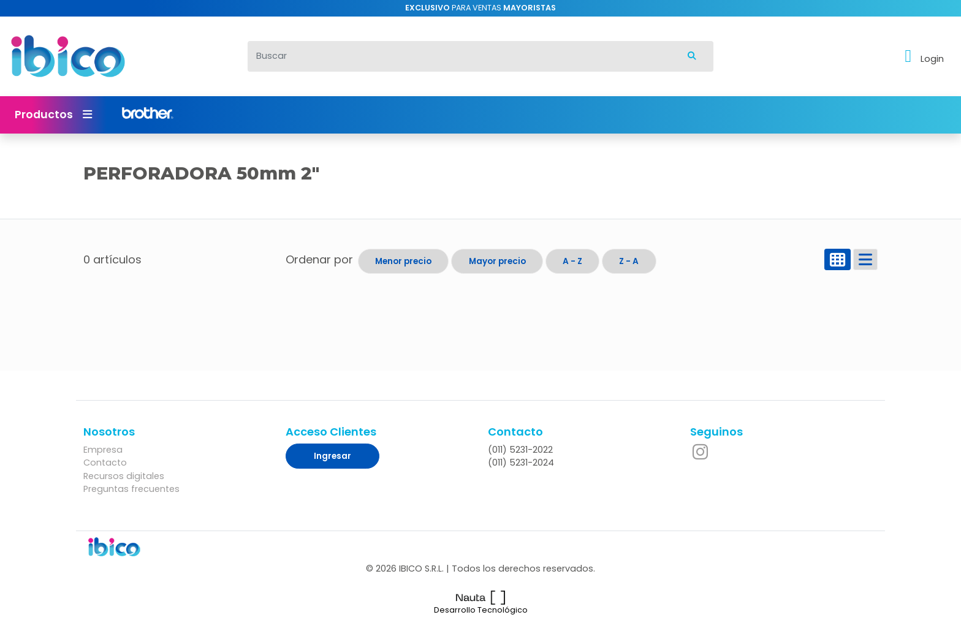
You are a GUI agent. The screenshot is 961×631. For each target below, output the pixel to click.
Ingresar (332, 456)
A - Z (572, 261)
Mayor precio (497, 261)
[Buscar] (459, 56)
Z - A (629, 261)
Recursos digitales (123, 476)
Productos (53, 114)
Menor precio (403, 261)
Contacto (105, 462)
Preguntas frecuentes (131, 489)
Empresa (103, 450)
